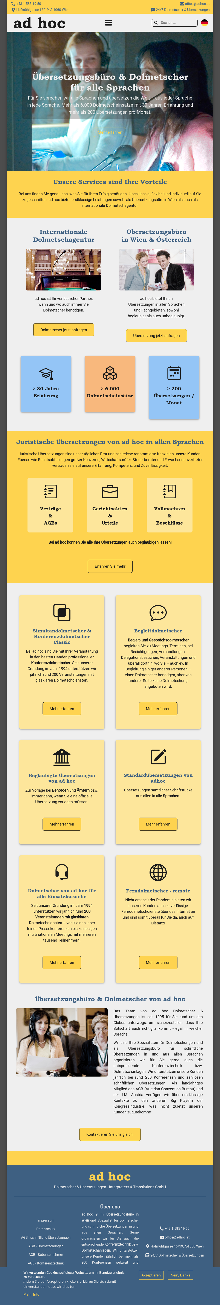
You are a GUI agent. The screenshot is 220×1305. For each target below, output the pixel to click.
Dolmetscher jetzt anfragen (63, 330)
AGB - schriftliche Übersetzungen (45, 1237)
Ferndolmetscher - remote (158, 891)
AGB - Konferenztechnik (46, 1263)
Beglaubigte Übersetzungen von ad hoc (62, 778)
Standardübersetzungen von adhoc (158, 777)
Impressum (45, 1220)
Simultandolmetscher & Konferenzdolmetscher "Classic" (62, 636)
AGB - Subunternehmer (46, 1255)
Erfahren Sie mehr (110, 566)
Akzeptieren (151, 1278)
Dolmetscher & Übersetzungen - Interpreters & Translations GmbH (110, 1187)
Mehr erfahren (110, 132)
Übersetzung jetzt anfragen (156, 335)
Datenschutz (45, 1229)
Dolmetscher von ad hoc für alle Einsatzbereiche (62, 893)
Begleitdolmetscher (158, 631)
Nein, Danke (180, 1278)
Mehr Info (31, 1297)
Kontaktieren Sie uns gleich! (110, 1134)
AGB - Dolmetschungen (45, 1246)
